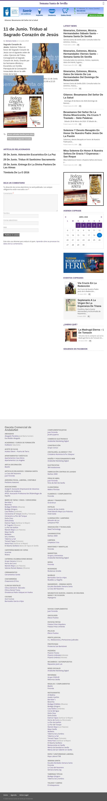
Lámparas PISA (53, 523)
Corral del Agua (53, 711)
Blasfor (7, 467)
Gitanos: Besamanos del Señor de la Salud (21, 20)
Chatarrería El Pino (12, 581)
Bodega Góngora (11, 509)
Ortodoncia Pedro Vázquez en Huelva (19, 592)
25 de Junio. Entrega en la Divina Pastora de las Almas (29, 166)
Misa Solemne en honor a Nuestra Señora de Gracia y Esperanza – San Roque (83, 153)
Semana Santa (11, 41)
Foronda (51, 496)
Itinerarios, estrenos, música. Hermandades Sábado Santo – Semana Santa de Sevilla (80, 33)
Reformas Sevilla (54, 679)
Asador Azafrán (53, 697)
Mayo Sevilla (9, 532)
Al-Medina (51, 695)
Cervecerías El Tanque (13, 514)
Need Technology (54, 529)
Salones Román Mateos (13, 568)
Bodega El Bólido (11, 507)
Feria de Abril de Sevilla (56, 483)
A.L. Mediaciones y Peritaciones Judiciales (63, 640)
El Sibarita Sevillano (12, 546)
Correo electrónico (10, 223)
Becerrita (8, 505)
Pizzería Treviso (53, 653)
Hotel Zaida (52, 514)
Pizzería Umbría (53, 657)
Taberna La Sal (10, 539)
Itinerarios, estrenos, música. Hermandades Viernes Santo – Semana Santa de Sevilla (80, 54)
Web (5, 230)
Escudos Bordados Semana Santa (60, 586)
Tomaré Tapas (10, 541)
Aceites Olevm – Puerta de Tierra (17, 451)
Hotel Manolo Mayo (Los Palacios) (60, 511)
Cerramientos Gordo (12, 574)
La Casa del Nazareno (13, 473)
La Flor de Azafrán (11, 527)
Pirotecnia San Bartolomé (57, 646)
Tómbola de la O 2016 (16, 172)
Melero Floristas (54, 489)
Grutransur (52, 502)
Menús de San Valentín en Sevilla (60, 750)
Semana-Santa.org (54, 770)
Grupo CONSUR (53, 677)
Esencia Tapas (10, 523)
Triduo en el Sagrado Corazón (19, 139)
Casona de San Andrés (56, 509)
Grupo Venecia (10, 561)
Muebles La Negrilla (55, 580)
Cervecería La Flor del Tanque (16, 516)
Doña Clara (9, 518)
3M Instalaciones (54, 467)
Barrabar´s (9, 502)
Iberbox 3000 (53, 474)
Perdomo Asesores (12, 482)
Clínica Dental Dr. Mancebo (15, 588)
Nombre (6, 216)
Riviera (7, 554)
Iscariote (8, 552)
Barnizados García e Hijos (14, 601)
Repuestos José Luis (55, 664)
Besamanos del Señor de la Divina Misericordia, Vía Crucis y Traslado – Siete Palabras (82, 115)
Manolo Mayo (10, 530)
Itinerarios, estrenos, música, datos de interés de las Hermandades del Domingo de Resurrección (81, 76)
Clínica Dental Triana (12, 590)
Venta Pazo (9, 543)
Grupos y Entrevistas (55, 555)
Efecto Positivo (53, 618)
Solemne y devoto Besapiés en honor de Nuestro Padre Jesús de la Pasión (83, 133)
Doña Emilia (9, 520)
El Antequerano (53, 785)
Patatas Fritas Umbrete (56, 626)
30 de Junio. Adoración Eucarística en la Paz (29, 154)
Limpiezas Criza (53, 542)
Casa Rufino (9, 511)
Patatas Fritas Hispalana (57, 624)
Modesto (8, 534)
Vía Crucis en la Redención (87, 284)
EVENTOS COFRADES (73, 278)
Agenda (14, 795)
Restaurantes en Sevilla (56, 745)
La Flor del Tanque (54, 725)
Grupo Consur (53, 448)
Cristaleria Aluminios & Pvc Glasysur (61, 454)
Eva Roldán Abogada (12, 438)
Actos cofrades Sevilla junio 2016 (21, 134)
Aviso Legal (23, 795)
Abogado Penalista (12, 436)
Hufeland (8, 445)
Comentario (8, 193)
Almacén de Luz (53, 520)
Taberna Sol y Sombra (56, 734)
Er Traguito (9, 525)
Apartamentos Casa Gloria (14, 458)
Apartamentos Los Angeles (15, 460)
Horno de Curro (11, 563)
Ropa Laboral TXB (54, 756)
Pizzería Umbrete (54, 655)
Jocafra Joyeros (53, 434)
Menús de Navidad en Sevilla (58, 747)
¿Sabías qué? (70, 324)
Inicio (5, 795)
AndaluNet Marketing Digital (58, 441)
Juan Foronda (10, 476)
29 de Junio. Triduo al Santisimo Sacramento (29, 159)
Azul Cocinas (9, 599)
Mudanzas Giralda (54, 571)
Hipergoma (52, 597)
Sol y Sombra (10, 536)
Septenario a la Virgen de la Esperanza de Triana (89, 303)
